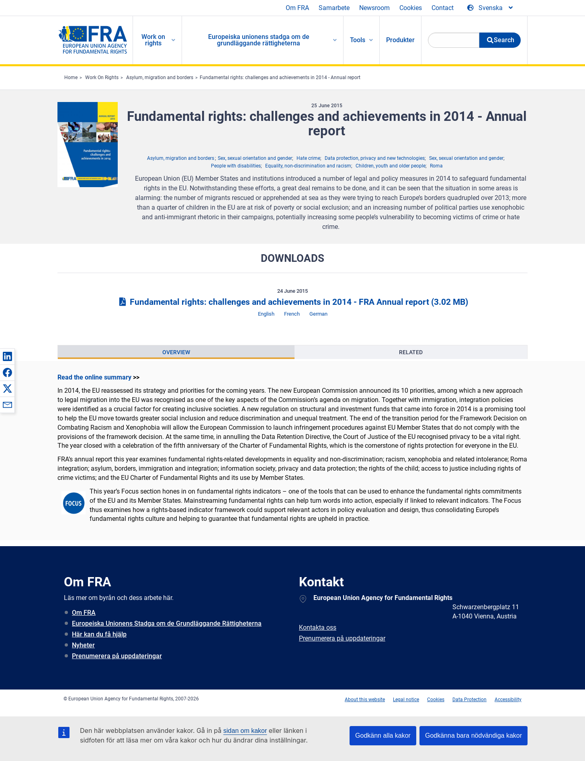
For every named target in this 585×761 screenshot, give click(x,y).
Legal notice (406, 699)
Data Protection (469, 699)
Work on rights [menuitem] (153, 40)
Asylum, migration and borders (159, 77)
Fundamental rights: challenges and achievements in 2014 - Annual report (280, 77)
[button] (7, 356)
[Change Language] (491, 8)
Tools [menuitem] (357, 40)
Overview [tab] (176, 352)
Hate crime (308, 158)
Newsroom (374, 8)
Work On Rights (102, 77)
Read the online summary (94, 377)
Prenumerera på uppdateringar (117, 656)
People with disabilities (236, 166)
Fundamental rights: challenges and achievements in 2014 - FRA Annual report (292, 302)
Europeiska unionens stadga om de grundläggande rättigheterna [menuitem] (258, 40)
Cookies (410, 8)
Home (71, 77)
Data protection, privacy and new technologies (375, 158)
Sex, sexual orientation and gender (255, 158)
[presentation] (176, 352)
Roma (436, 166)
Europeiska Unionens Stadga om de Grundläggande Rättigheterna (167, 623)
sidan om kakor (245, 730)
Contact (443, 8)
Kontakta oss (317, 627)
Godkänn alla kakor (383, 735)
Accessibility (508, 699)
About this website (365, 699)
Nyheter (83, 645)
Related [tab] (411, 352)
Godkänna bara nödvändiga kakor (473, 735)
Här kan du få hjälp (99, 634)
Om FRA (297, 8)
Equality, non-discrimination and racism (308, 166)
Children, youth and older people (390, 166)
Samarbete (334, 8)
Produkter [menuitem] (400, 40)
